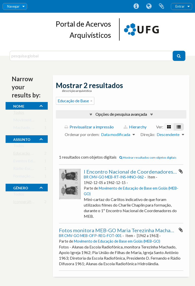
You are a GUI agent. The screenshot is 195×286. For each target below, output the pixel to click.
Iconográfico (24, 202)
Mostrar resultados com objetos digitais (147, 157)
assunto (21, 139)
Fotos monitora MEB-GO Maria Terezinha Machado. (118, 230)
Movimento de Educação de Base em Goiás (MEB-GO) (117, 241)
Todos (18, 113)
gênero (20, 187)
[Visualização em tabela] (179, 127)
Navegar (13, 6)
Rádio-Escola (24, 169)
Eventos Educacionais (32, 161)
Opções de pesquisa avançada (121, 114)
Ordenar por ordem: (82, 134)
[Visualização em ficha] (169, 127)
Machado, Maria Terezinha (36, 128)
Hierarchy (135, 126)
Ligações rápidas (136, 6)
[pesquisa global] (92, 56)
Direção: (147, 134)
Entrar (180, 6)
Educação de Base (28, 154)
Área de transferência (161, 6)
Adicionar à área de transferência (180, 171)
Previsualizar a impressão (89, 126)
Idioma (148, 6)
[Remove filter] (91, 101)
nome (18, 106)
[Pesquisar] (179, 56)
